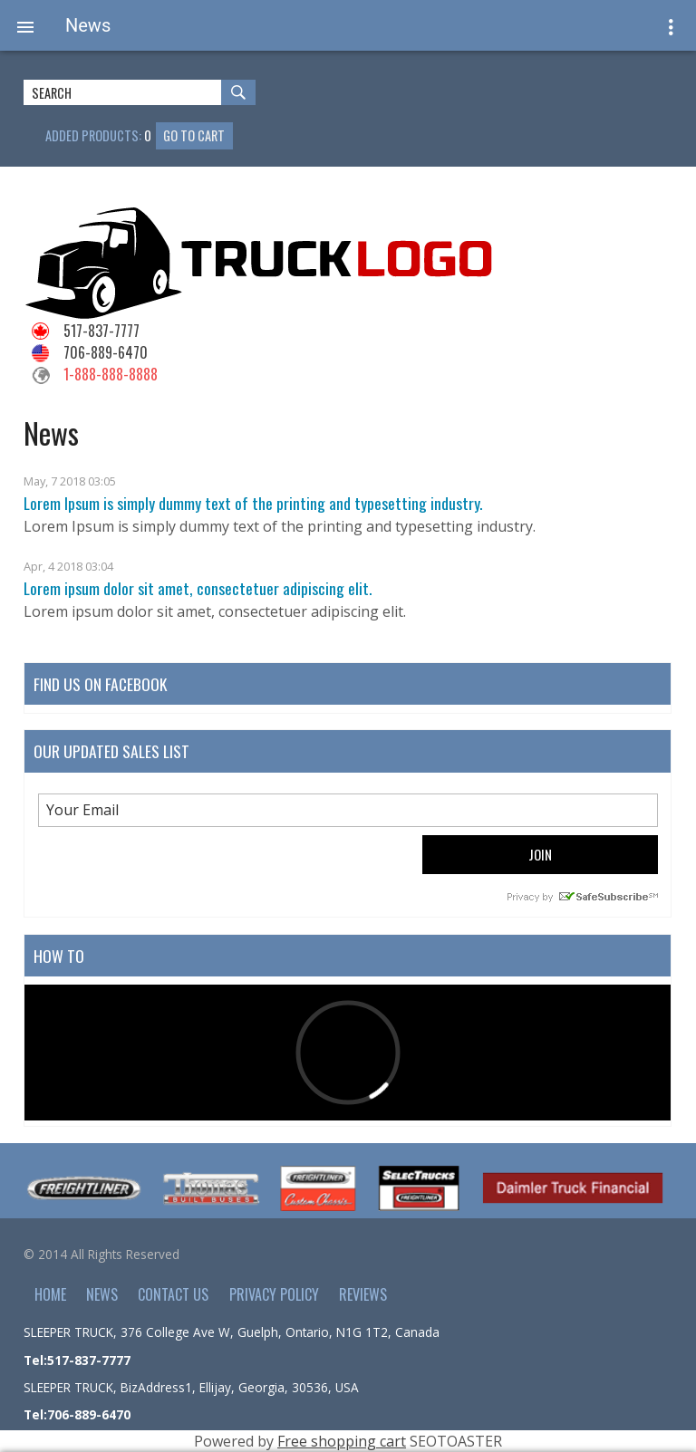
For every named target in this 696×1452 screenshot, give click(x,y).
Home (50, 1294)
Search (246, 95)
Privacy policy (274, 1294)
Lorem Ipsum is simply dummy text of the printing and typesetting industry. (253, 502)
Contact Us (173, 1294)
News (102, 1294)
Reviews (363, 1294)
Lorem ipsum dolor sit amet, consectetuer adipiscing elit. (198, 588)
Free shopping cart (341, 1441)
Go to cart (194, 135)
